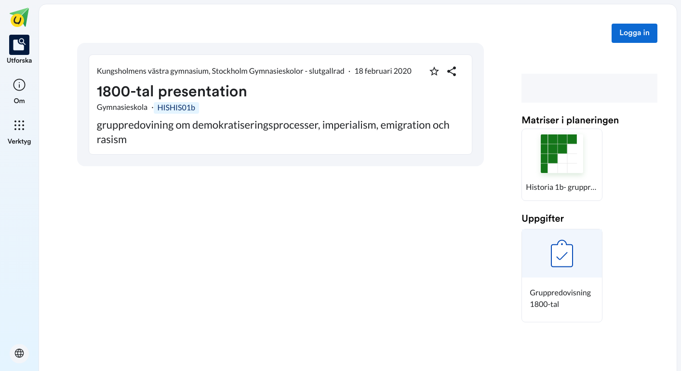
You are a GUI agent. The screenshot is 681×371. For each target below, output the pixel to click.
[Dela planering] (451, 71)
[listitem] (19, 50)
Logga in (634, 33)
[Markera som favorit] (434, 71)
